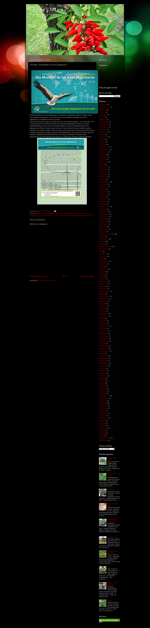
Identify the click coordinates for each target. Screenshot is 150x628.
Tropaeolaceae (103, 418)
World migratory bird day (86, 215)
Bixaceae (102, 164)
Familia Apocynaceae (105, 246)
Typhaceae (102, 420)
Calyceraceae (103, 184)
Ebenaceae (102, 231)
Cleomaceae (103, 209)
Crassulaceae (103, 219)
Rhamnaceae (103, 376)
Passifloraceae (103, 336)
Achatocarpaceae (104, 107)
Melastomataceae (104, 291)
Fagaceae (102, 244)
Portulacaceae (103, 366)
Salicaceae (102, 386)
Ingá (109, 567)
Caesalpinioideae (104, 182)
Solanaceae (102, 403)
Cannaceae (102, 189)
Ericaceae (102, 236)
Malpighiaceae (103, 283)
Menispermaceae (104, 296)
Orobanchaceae (104, 326)
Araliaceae (102, 142)
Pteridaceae (102, 371)
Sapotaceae (102, 393)
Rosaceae (102, 378)
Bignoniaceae (103, 162)
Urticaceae (102, 425)
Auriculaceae (103, 157)
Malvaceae (102, 286)
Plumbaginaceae (104, 351)
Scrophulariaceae (104, 395)
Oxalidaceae (103, 328)
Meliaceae (102, 293)
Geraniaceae (103, 254)
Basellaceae (103, 159)
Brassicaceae (103, 172)
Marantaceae (103, 288)
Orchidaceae (103, 323)
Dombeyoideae (103, 229)
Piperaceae (102, 343)
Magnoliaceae (103, 281)
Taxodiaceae (103, 415)
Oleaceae (102, 318)
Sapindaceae (103, 391)
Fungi (100, 251)
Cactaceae (102, 179)
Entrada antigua (87, 276)
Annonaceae (103, 129)
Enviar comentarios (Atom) (47, 280)
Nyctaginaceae (103, 313)
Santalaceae (103, 388)
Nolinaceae (102, 311)
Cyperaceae (103, 226)
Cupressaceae (103, 224)
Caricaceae (102, 196)
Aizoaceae (102, 112)
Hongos (101, 259)
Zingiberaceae (103, 440)
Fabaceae (102, 241)
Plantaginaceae (104, 348)
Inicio (64, 276)
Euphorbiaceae (103, 239)
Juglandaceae (103, 269)
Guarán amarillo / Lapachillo (113, 552)
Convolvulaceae (104, 216)
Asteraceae (102, 154)
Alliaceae (102, 117)
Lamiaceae (102, 271)
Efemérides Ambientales (67, 213)
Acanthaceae (103, 104)
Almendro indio (112, 537)
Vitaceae (101, 435)
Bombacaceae (103, 167)
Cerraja (110, 600)
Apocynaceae (103, 137)
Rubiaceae (102, 381)
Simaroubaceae (104, 398)
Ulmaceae (102, 423)
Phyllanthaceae (104, 338)
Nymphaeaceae (104, 316)
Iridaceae (102, 266)
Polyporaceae (103, 361)
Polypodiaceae (103, 358)
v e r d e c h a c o (46, 9)
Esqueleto (111, 489)
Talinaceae (102, 410)
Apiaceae (102, 134)
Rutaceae (102, 383)
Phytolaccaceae (104, 341)
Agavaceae (102, 109)
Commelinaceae (104, 214)
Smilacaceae (103, 400)
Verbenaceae (103, 428)
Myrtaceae (102, 308)
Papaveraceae (103, 331)
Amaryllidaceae (104, 124)
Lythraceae (102, 278)
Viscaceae (102, 433)
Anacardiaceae (103, 127)
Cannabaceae (103, 187)
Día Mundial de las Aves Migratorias (47, 213)
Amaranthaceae (104, 122)
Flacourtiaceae (103, 249)
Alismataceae (103, 114)
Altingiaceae (103, 119)
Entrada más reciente (39, 276)
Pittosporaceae (103, 346)
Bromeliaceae (103, 174)
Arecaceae (102, 144)
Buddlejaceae (103, 177)
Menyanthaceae (104, 298)
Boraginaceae (103, 169)
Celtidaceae (102, 204)
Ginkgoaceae (103, 256)
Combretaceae (103, 211)
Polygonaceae (103, 356)
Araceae (101, 139)
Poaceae (101, 353)
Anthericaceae (103, 132)
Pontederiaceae (104, 363)
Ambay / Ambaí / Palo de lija (113, 583)
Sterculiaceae (103, 405)
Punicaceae (102, 373)
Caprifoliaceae (103, 194)
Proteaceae (102, 368)
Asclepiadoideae (104, 149)
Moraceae (102, 303)
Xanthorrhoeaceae (105, 438)
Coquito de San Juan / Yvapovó (112, 520)
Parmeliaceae (103, 333)
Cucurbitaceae (103, 221)
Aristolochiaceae (104, 147)
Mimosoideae (103, 301)
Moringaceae (103, 306)
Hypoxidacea (103, 264)
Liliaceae (101, 276)
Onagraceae (103, 321)
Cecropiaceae (103, 199)
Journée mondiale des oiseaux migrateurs (53, 215)
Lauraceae (102, 274)
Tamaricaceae (103, 413)
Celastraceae (103, 201)
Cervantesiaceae (104, 206)
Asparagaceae (103, 152)
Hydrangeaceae (104, 261)
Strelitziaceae (103, 408)
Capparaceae (103, 191)
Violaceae (102, 430)
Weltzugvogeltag (72, 215)
